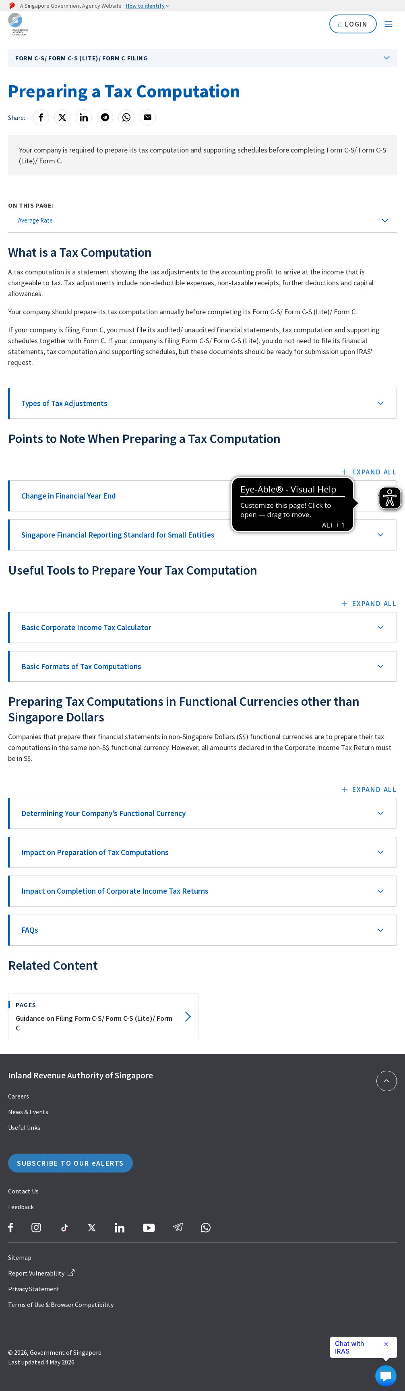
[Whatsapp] (126, 117)
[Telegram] (105, 117)
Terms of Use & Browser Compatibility (61, 1304)
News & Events (28, 1112)
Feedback (21, 1207)
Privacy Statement (34, 1289)
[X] (62, 117)
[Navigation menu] (388, 24)
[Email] (148, 117)
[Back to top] (386, 1081)
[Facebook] (41, 117)
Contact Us (23, 1191)
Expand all (374, 471)
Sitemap (19, 1257)
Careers (18, 1096)
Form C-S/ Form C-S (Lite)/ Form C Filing (81, 58)
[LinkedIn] (84, 117)
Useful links (24, 1127)
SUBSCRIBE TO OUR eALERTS (70, 1163)
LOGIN (353, 24)
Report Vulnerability (41, 1273)
